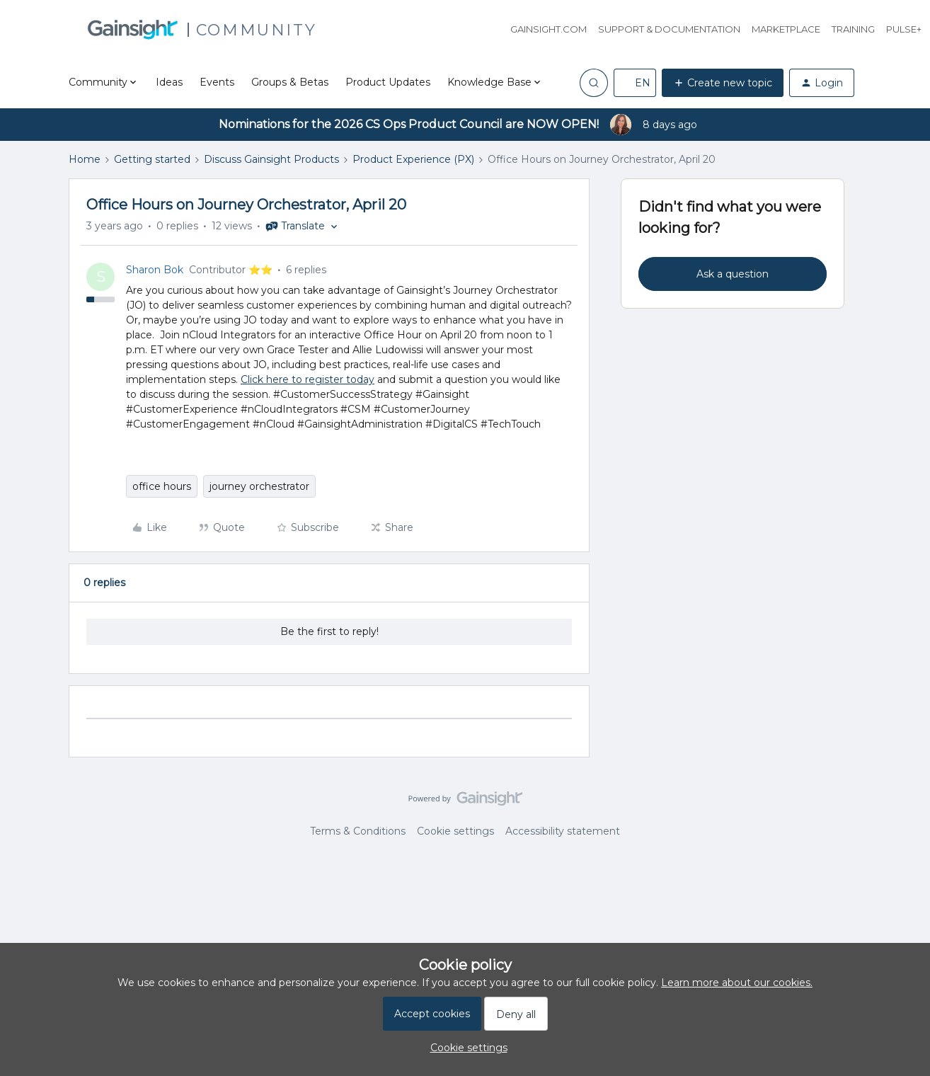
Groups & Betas (289, 82)
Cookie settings (455, 831)
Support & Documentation (669, 29)
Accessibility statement (562, 831)
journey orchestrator (259, 486)
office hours (161, 486)
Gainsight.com (548, 29)
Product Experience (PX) (413, 159)
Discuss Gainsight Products (271, 159)
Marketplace (786, 29)
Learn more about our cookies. (737, 982)
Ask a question (732, 274)
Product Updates (387, 82)
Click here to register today (307, 379)
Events (217, 82)
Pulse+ (904, 29)
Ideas (169, 82)
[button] (635, 83)
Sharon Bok (154, 269)
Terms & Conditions (358, 831)
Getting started (152, 159)
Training (853, 29)
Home (85, 159)
